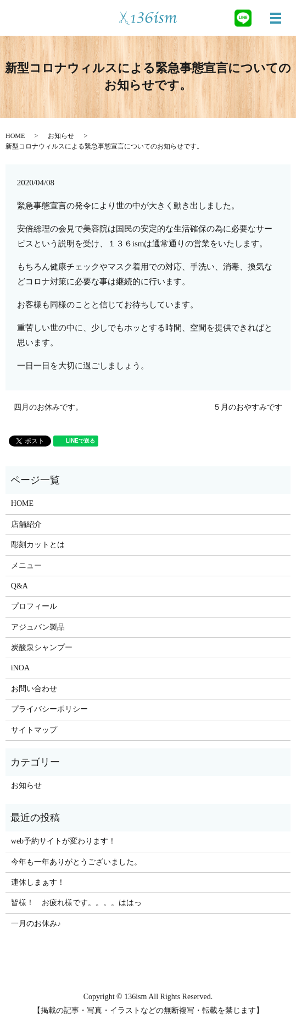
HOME (15, 136)
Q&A (19, 586)
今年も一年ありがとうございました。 (76, 862)
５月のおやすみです (247, 407)
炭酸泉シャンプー (41, 647)
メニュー (26, 565)
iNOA (20, 668)
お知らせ (61, 136)
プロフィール (34, 606)
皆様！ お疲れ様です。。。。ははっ (76, 903)
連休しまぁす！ (38, 882)
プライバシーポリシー (49, 709)
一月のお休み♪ (36, 923)
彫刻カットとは (38, 545)
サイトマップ (34, 730)
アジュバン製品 (38, 627)
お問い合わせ (34, 689)
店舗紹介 (26, 524)
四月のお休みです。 (48, 407)
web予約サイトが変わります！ (63, 841)
